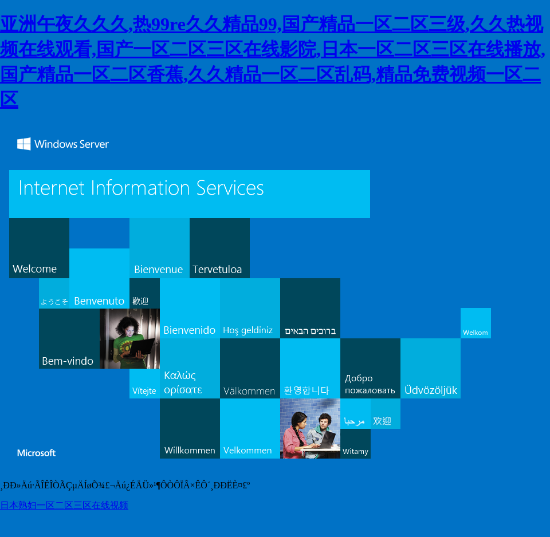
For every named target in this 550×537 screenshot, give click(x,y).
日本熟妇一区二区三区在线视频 (64, 505)
